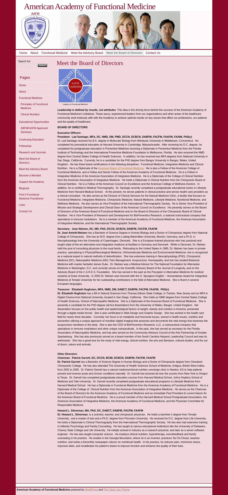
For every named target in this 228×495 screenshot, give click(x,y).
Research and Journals (32, 152)
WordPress (91, 489)
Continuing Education (31, 139)
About (34, 53)
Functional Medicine (54, 53)
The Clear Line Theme (117, 489)
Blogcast (24, 188)
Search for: (24, 61)
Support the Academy (31, 181)
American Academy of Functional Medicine (89, 6)
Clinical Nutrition (30, 114)
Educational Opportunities (34, 122)
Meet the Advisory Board (87, 53)
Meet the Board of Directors (124, 53)
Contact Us (153, 53)
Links (22, 205)
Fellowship (25, 146)
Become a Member (30, 175)
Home (23, 53)
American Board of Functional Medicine (121, 168)
